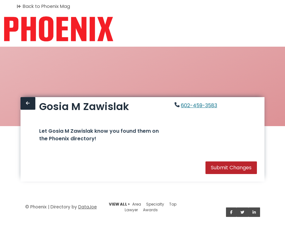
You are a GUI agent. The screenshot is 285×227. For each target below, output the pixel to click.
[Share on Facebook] (231, 212)
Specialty (155, 204)
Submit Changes (231, 167)
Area (136, 204)
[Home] (58, 29)
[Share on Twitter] (242, 212)
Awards (150, 209)
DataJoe (87, 207)
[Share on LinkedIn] (254, 212)
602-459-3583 (199, 105)
